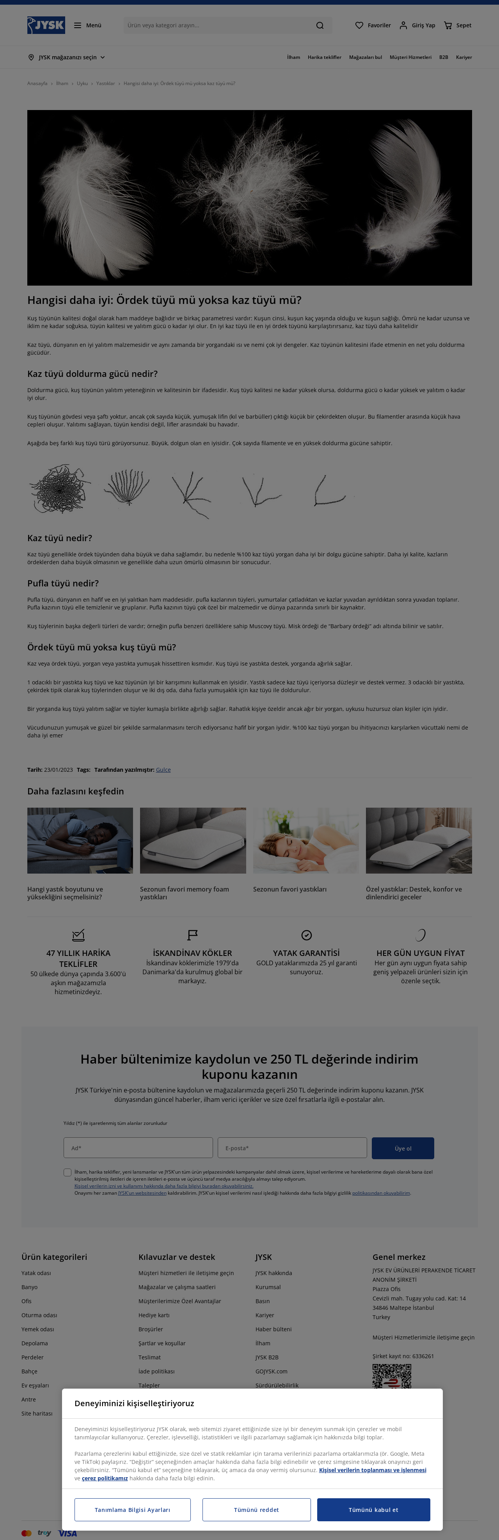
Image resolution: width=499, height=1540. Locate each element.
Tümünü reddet (256, 1509)
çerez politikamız (105, 1478)
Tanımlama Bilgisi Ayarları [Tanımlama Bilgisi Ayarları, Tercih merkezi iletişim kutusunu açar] (132, 1509)
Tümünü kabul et (374, 1509)
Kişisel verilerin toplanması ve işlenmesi (372, 1470)
